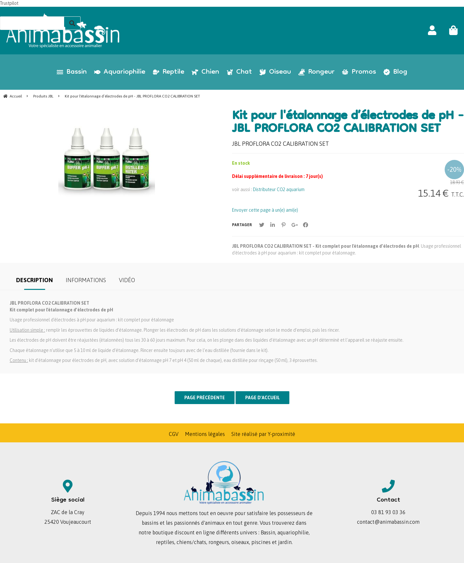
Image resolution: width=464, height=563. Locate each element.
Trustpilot (9, 3)
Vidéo (127, 280)
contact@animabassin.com (388, 522)
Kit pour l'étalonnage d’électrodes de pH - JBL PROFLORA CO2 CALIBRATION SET (348, 123)
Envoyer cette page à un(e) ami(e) (265, 210)
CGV (174, 434)
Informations (86, 280)
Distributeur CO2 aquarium (278, 189)
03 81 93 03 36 (388, 512)
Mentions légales (205, 434)
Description (34, 280)
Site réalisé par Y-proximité (263, 434)
